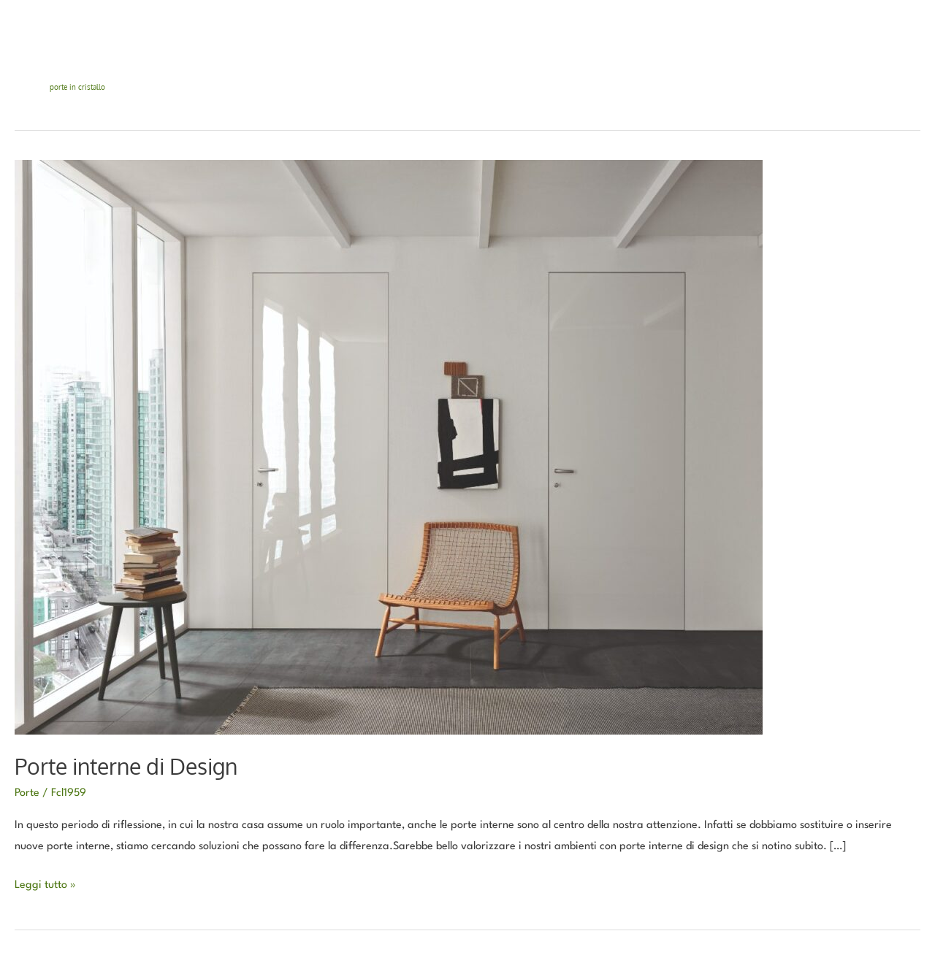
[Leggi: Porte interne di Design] (389, 447)
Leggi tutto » (45, 883)
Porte (27, 793)
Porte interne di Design (126, 766)
